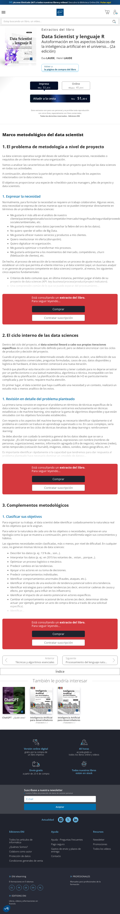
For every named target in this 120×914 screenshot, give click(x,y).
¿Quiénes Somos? (18, 846)
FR (19, 887)
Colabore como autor (20, 851)
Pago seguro (58, 844)
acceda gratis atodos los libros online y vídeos (84, 751)
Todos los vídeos (102, 848)
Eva (48, 58)
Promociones (100, 844)
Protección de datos (20, 856)
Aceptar (60, 806)
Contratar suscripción (58, 318)
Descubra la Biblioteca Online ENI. (60, 2)
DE (26, 887)
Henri (64, 58)
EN (33, 887)
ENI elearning (19, 876)
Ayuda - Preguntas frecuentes (67, 839)
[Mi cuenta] (115, 12)
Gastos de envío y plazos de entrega (66, 850)
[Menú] (3, 12)
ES (12, 887)
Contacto (56, 856)
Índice (60, 671)
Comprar (58, 309)
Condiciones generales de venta (26, 860)
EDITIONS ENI (19, 895)
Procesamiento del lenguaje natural (87, 662)
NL (40, 887)
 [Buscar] (114, 22)
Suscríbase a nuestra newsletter (60, 791)
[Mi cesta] (107, 12)
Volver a (60, 68)
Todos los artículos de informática (20, 841)
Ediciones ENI (60, 12)
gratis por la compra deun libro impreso (36, 751)
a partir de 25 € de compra (36, 772)
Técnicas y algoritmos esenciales (35, 662)
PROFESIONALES (81, 876)
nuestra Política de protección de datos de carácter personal (49, 793)
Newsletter (98, 839)
